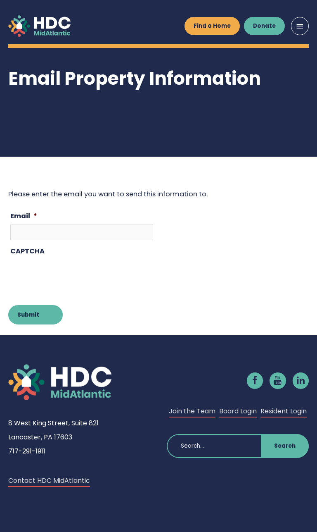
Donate (264, 26)
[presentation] (73, 276)
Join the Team (192, 411)
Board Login (238, 411)
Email (23, 216)
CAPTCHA (27, 251)
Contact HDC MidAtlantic (49, 480)
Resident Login (283, 411)
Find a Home (212, 26)
